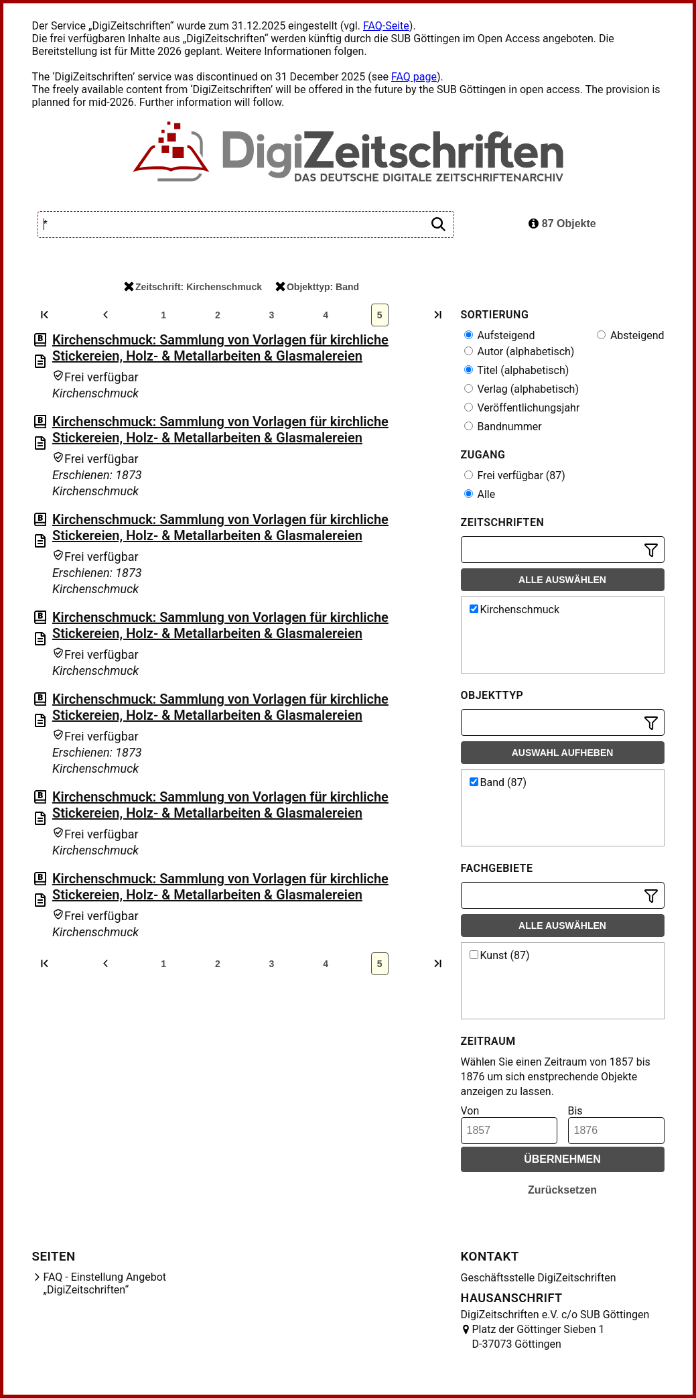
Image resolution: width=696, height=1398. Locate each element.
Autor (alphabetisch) (519, 351)
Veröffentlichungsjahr (522, 407)
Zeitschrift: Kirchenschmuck (193, 286)
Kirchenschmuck (515, 609)
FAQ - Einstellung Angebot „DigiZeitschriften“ (105, 1283)
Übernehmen (562, 1159)
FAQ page (414, 76)
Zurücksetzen (562, 1190)
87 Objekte (562, 223)
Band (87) (498, 782)
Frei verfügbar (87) (514, 475)
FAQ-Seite (386, 25)
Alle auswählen (562, 579)
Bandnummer (503, 426)
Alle (480, 494)
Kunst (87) (500, 955)
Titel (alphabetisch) (516, 370)
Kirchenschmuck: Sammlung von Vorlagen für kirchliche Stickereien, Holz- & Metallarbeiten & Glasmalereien (220, 348)
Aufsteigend (499, 335)
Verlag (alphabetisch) (521, 389)
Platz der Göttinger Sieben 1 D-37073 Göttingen (538, 1336)
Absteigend (631, 335)
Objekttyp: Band (317, 286)
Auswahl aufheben (563, 752)
